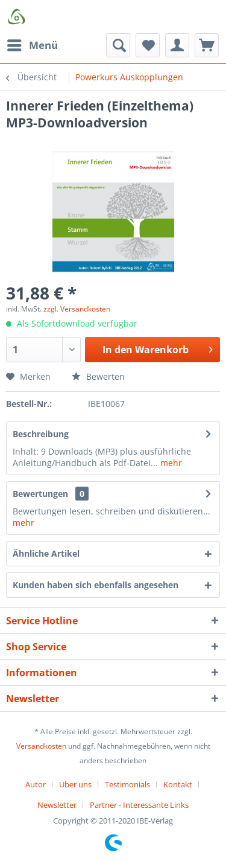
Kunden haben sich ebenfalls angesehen (95, 585)
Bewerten (98, 376)
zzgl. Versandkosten (76, 309)
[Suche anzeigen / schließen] (118, 45)
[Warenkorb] (207, 45)
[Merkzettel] (148, 45)
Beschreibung (41, 434)
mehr (170, 463)
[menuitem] (32, 45)
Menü (32, 44)
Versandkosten (41, 746)
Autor (35, 784)
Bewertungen (40, 493)
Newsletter (57, 804)
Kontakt (177, 784)
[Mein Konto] (177, 45)
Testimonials (127, 784)
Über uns (75, 784)
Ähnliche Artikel (46, 553)
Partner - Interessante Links (139, 804)
